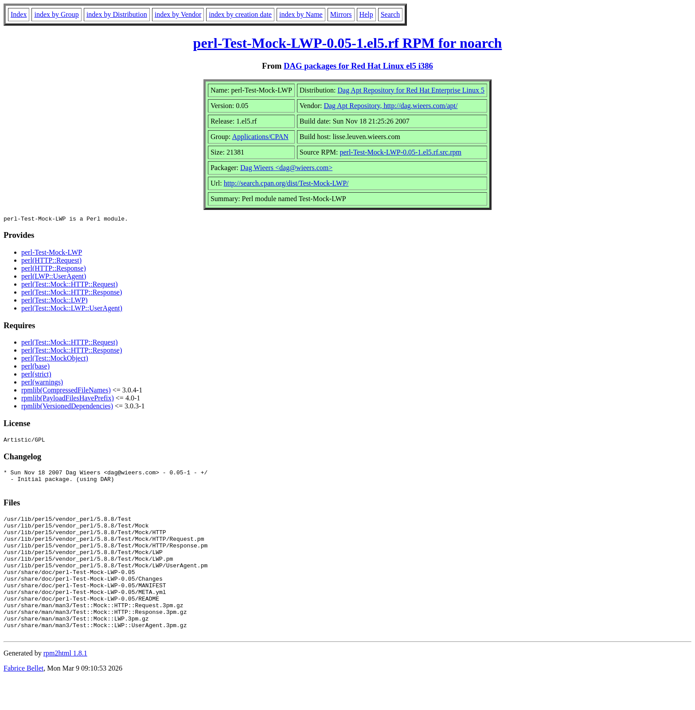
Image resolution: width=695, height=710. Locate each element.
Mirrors (341, 14)
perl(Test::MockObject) (54, 359)
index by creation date (240, 14)
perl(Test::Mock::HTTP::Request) (69, 285)
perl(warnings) (42, 383)
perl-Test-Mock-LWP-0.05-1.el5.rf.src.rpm (400, 152)
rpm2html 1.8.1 (65, 683)
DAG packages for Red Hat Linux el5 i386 (358, 65)
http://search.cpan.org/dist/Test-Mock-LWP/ (286, 183)
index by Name (301, 14)
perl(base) (35, 367)
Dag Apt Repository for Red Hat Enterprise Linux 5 (411, 90)
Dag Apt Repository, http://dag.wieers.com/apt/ (390, 105)
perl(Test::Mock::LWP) (54, 301)
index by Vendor (178, 14)
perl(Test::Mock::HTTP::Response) (71, 293)
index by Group (56, 14)
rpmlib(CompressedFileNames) (66, 391)
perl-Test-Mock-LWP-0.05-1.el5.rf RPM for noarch (347, 43)
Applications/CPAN (260, 136)
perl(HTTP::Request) (51, 261)
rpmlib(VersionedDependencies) (67, 407)
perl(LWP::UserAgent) (53, 277)
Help (366, 14)
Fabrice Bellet (23, 698)
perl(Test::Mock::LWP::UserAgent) (71, 309)
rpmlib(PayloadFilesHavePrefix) (67, 399)
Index (19, 14)
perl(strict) (36, 375)
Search (390, 14)
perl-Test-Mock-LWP (51, 253)
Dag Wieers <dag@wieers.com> (286, 167)
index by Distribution (116, 14)
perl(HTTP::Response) (53, 269)
